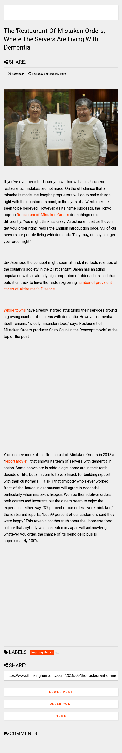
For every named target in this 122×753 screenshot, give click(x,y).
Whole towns (15, 310)
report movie (15, 461)
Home (61, 716)
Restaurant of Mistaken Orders (43, 215)
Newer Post (61, 692)
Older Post (61, 704)
